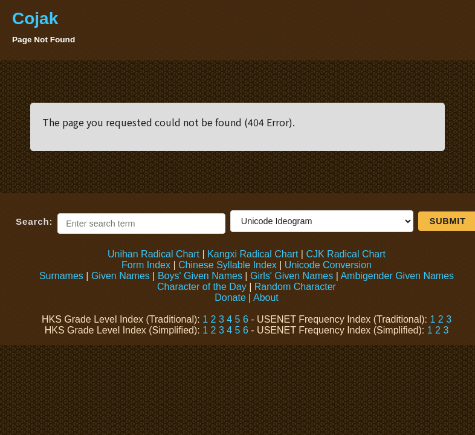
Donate (230, 297)
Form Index (145, 265)
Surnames (61, 276)
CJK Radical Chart (346, 254)
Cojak (35, 18)
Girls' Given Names (291, 276)
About (266, 297)
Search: (34, 221)
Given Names (120, 276)
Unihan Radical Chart (153, 254)
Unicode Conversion (328, 265)
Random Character (295, 287)
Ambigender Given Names (397, 276)
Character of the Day (202, 287)
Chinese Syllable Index (227, 265)
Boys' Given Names (200, 276)
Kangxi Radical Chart (252, 254)
